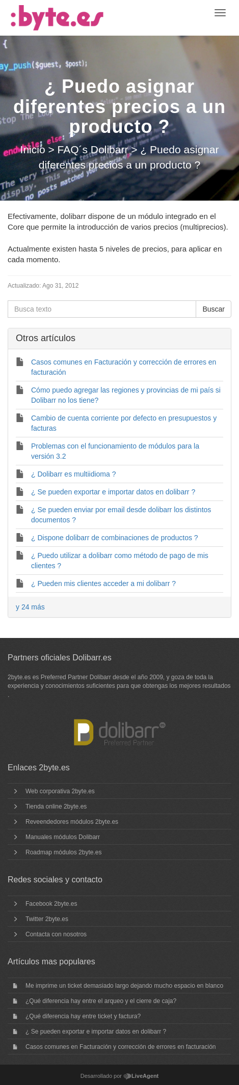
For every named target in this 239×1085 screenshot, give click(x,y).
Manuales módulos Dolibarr (62, 837)
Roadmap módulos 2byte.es (63, 852)
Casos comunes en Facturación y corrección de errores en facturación (120, 1046)
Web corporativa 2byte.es (60, 791)
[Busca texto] (102, 309)
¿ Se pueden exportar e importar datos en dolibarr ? (95, 1031)
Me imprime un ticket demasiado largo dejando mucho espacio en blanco (124, 985)
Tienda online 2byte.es (56, 806)
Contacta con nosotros (56, 934)
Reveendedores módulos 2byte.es (71, 821)
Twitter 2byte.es (46, 919)
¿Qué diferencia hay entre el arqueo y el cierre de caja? (100, 1001)
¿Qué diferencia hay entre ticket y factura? (83, 1016)
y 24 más (30, 607)
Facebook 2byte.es (51, 903)
